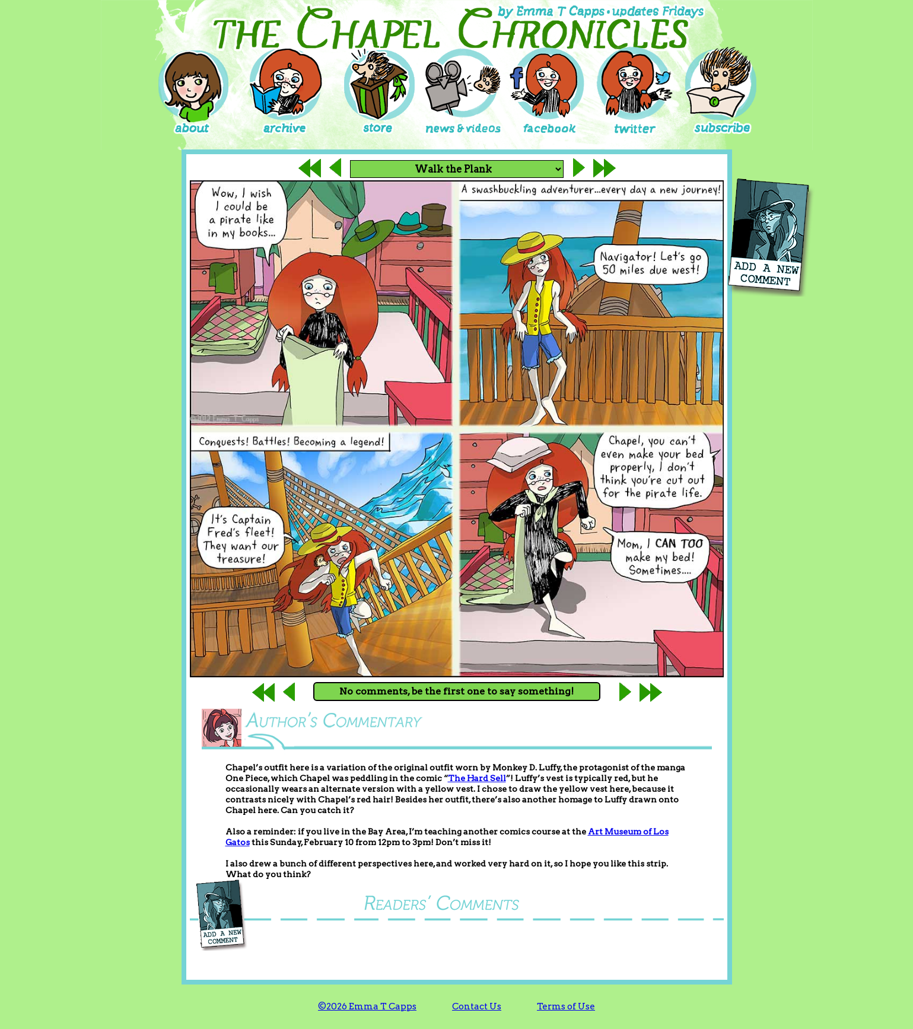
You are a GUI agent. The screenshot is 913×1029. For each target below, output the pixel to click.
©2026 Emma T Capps (367, 1006)
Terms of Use (566, 1006)
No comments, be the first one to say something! (456, 691)
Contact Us (476, 1006)
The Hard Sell (477, 778)
